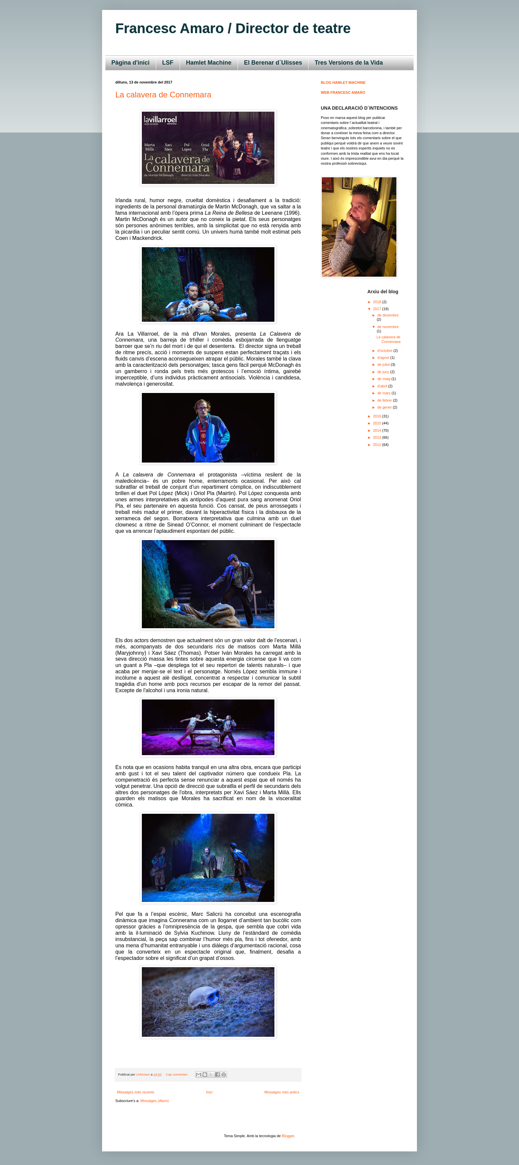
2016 (377, 416)
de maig (384, 379)
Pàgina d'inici (130, 62)
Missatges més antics (281, 1092)
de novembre (388, 327)
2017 (377, 309)
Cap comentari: (177, 1074)
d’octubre (385, 351)
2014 (377, 430)
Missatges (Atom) (154, 1101)
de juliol (384, 364)
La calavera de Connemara (163, 94)
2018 (377, 302)
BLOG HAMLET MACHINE (343, 82)
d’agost (383, 358)
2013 (377, 437)
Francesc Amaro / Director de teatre (233, 28)
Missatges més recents (135, 1092)
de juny (383, 372)
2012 (377, 445)
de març (384, 393)
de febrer (385, 400)
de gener (385, 407)
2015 (377, 423)
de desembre (388, 315)
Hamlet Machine (208, 62)
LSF (167, 62)
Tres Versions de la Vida (349, 62)
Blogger (288, 1136)
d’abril (382, 386)
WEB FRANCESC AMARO (343, 92)
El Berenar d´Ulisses (273, 62)
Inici (209, 1092)
